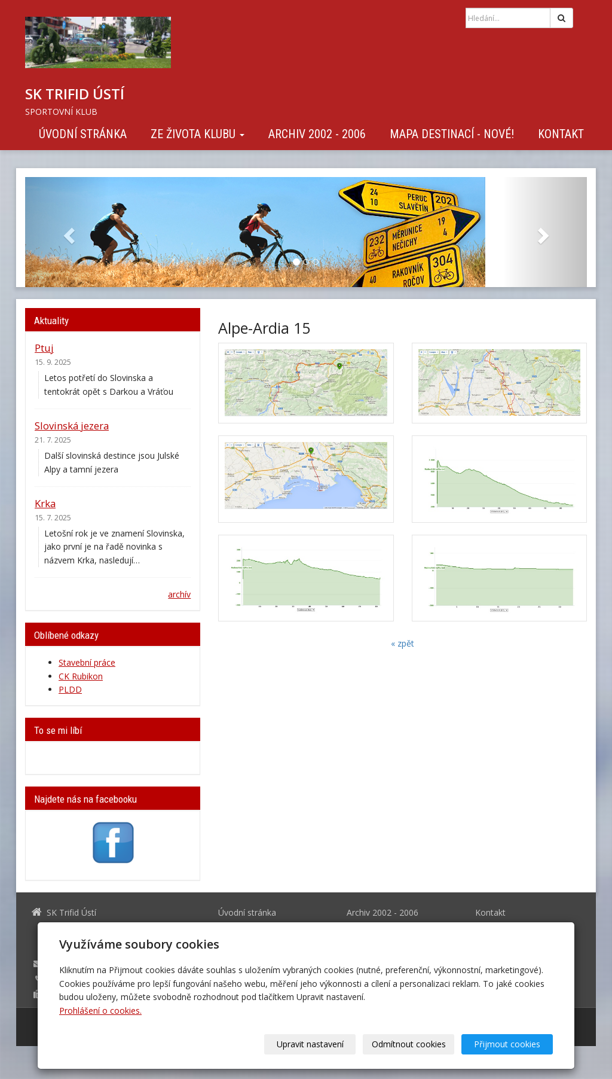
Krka (45, 503)
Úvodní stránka (83, 134)
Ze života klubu (197, 134)
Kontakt (561, 134)
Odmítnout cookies (409, 1044)
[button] (67, 232)
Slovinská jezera (72, 425)
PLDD (70, 689)
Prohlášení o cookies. (100, 1010)
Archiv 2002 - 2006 (317, 134)
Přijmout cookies (507, 1044)
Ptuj (44, 348)
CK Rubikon (81, 676)
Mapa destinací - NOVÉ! (452, 134)
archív (179, 594)
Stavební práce (87, 662)
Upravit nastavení (310, 1044)
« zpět (402, 643)
